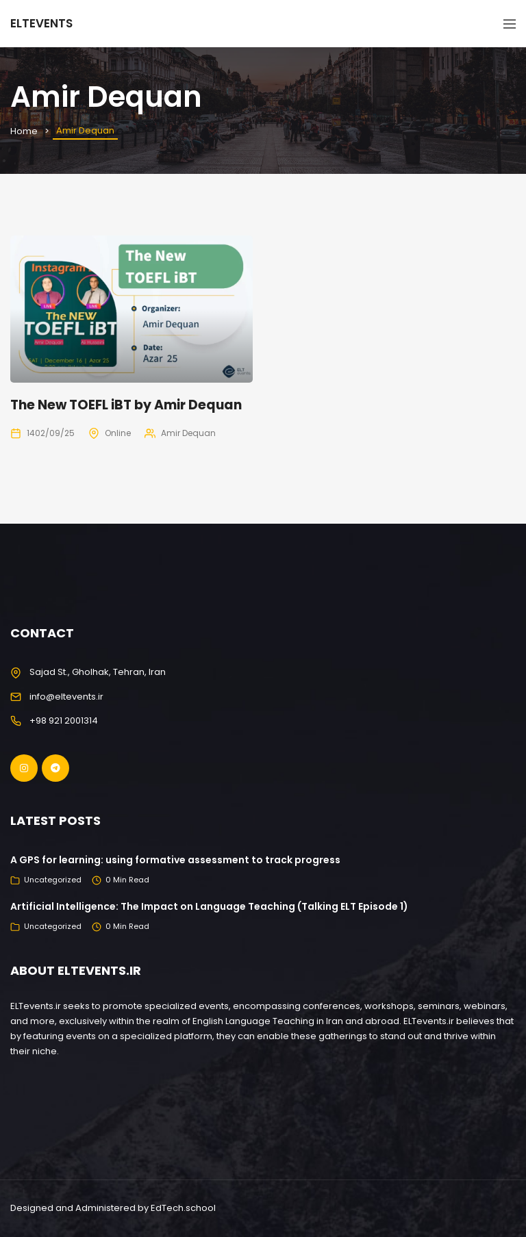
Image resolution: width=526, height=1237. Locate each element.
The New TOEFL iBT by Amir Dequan (126, 405)
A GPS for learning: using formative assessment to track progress (175, 860)
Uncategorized (53, 879)
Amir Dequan (188, 433)
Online (118, 433)
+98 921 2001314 (63, 720)
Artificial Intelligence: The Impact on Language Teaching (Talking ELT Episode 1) (209, 906)
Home (24, 131)
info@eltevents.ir (66, 696)
